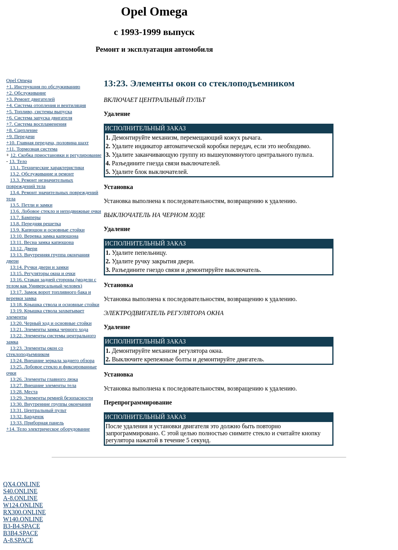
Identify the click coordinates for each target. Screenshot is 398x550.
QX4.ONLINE (21, 484)
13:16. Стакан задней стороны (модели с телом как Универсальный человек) (51, 283)
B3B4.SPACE (20, 533)
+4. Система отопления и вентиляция (46, 105)
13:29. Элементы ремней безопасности (51, 398)
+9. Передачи (20, 136)
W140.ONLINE (23, 519)
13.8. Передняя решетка (35, 223)
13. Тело (18, 161)
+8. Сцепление (22, 130)
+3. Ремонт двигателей (30, 99)
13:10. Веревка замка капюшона (44, 236)
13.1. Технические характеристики (47, 167)
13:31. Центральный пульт (38, 410)
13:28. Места (24, 391)
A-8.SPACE (18, 540)
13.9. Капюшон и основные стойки (47, 230)
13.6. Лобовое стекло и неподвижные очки (55, 211)
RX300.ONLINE (24, 512)
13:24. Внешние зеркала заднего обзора (52, 360)
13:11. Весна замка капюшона (42, 242)
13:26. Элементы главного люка (44, 379)
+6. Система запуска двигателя (39, 118)
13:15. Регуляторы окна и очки (42, 273)
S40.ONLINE (20, 491)
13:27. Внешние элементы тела (43, 385)
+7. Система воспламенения (36, 124)
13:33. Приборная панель (37, 423)
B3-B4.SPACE (21, 526)
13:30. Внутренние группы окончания (50, 404)
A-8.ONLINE (20, 498)
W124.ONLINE (23, 505)
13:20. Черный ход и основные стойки (51, 323)
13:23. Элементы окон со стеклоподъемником (34, 351)
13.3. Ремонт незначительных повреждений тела (39, 183)
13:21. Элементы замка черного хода (49, 329)
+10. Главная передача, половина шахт (47, 142)
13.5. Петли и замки (31, 205)
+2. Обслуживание (26, 93)
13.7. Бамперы (25, 217)
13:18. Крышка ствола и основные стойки (55, 304)
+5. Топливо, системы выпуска (39, 111)
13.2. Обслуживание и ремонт (42, 174)
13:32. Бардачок (27, 416)
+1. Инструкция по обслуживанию (43, 86)
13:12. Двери (23, 248)
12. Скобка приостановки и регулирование (55, 155)
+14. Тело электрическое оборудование (48, 429)
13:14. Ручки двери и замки (39, 267)
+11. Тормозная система (32, 149)
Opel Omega (19, 80)
